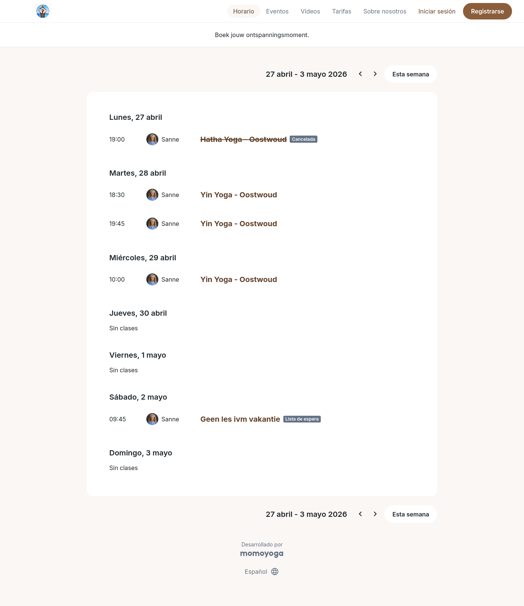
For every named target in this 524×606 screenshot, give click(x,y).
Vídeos (310, 11)
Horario (243, 11)
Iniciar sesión (437, 11)
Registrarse (487, 11)
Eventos (277, 11)
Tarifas (341, 11)
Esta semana (411, 74)
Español (262, 571)
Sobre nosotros (384, 11)
